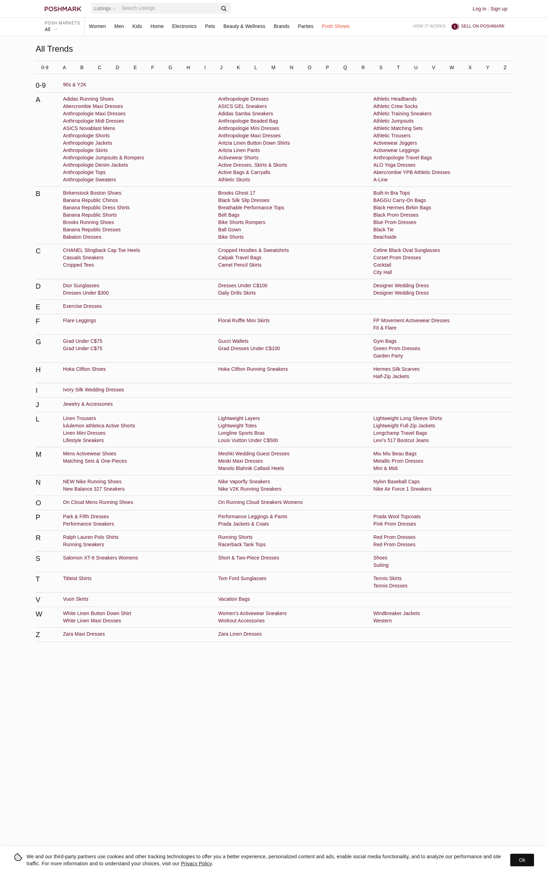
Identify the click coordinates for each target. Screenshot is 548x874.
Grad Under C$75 (82, 341)
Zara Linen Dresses (240, 634)
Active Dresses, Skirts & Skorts (252, 165)
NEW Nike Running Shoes (92, 481)
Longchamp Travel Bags (400, 433)
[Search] (168, 8)
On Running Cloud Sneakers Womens (260, 502)
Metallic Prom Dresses (398, 461)
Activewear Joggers (395, 143)
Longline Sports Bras (241, 433)
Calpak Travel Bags (239, 257)
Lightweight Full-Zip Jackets (404, 425)
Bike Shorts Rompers (241, 222)
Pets (210, 26)
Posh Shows (335, 26)
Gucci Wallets (233, 341)
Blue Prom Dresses (394, 222)
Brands (281, 26)
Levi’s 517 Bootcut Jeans (401, 440)
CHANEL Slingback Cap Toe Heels (101, 250)
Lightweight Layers (239, 418)
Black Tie (383, 229)
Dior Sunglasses (81, 285)
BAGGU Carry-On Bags (399, 200)
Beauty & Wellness (244, 26)
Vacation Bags (234, 599)
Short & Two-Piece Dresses (248, 558)
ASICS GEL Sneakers (242, 106)
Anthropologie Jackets (87, 143)
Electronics (184, 26)
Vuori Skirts (75, 599)
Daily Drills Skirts (237, 293)
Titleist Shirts (77, 578)
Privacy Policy (196, 863)
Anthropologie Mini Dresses (248, 128)
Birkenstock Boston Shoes (92, 193)
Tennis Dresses (390, 585)
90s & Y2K (74, 84)
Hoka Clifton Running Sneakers (253, 369)
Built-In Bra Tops (391, 193)
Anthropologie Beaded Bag (248, 121)
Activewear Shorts (238, 157)
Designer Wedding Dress (401, 285)
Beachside (385, 237)
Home (157, 26)
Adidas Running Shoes (88, 99)
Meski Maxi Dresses (240, 461)
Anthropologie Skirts (85, 150)
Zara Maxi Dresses (84, 634)
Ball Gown (229, 229)
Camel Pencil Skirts (239, 265)
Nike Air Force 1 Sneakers (402, 489)
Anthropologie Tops (84, 172)
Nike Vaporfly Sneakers (244, 481)
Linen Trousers (79, 418)
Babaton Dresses (82, 237)
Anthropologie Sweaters (89, 179)
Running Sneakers (83, 544)
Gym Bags (385, 341)
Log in (479, 9)
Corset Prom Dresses (397, 257)
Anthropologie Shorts (86, 135)
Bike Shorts (231, 237)
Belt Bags (228, 215)
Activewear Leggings (396, 150)
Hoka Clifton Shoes (84, 369)
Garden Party (388, 356)
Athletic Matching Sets (398, 128)
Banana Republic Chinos (90, 200)
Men (119, 26)
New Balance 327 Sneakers (93, 489)
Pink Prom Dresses (394, 524)
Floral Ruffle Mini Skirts (243, 320)
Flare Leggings (79, 320)
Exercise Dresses (82, 306)
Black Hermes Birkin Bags (402, 207)
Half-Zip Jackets (391, 376)
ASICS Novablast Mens (89, 128)
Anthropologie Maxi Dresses (94, 113)
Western (382, 620)
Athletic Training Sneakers (402, 113)
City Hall (382, 272)
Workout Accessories (241, 620)
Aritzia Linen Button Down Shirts (254, 143)
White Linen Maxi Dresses (92, 620)
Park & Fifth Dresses (86, 516)
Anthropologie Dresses (243, 99)
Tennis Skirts (387, 578)
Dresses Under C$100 (242, 285)
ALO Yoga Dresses (394, 165)
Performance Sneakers (88, 524)
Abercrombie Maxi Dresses (93, 106)
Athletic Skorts (234, 179)
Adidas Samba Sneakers (245, 113)
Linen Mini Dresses (84, 433)
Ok (522, 860)
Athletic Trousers (392, 135)
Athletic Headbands (395, 99)
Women (97, 26)
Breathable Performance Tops (251, 207)
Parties (305, 26)
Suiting (381, 565)
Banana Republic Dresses (92, 229)
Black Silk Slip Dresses (243, 200)
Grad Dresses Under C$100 (249, 348)
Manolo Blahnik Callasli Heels (251, 468)
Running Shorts (235, 537)
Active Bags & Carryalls (244, 172)
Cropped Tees (78, 265)
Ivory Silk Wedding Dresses (93, 389)
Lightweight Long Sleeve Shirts (407, 418)
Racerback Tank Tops (242, 544)
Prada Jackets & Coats (243, 524)
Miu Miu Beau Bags (395, 453)
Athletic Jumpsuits (393, 121)
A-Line (380, 179)
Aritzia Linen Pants (239, 150)
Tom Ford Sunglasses (242, 578)
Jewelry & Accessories (88, 404)
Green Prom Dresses (396, 348)
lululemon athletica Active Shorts (99, 425)
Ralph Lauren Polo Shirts (90, 537)
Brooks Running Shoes (88, 222)
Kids (137, 26)
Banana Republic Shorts (90, 215)
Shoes (380, 558)
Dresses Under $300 (86, 293)
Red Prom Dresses (394, 537)
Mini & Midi (385, 468)
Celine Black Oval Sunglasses (406, 250)
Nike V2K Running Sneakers (249, 489)
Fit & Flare (384, 328)
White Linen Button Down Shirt (97, 613)
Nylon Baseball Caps (396, 481)
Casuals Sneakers (83, 257)
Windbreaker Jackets (396, 613)
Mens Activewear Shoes (89, 453)
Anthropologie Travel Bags (402, 157)
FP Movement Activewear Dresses (411, 320)
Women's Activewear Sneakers (252, 613)
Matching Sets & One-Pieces (95, 461)
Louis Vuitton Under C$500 (248, 440)
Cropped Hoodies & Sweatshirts (253, 250)
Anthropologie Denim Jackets (95, 165)
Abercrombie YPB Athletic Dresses (411, 172)
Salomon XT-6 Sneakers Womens (100, 558)
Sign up (498, 9)
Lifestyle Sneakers (83, 440)
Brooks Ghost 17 (236, 193)
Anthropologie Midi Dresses (93, 121)
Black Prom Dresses (396, 215)
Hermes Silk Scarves (396, 369)
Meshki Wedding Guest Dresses (253, 453)
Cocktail (382, 265)
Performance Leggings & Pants (252, 516)
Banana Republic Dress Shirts (96, 207)
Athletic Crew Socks (395, 106)
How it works (429, 26)
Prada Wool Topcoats (396, 516)
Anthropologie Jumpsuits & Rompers (103, 157)
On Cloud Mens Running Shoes (98, 502)
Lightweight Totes (237, 425)
